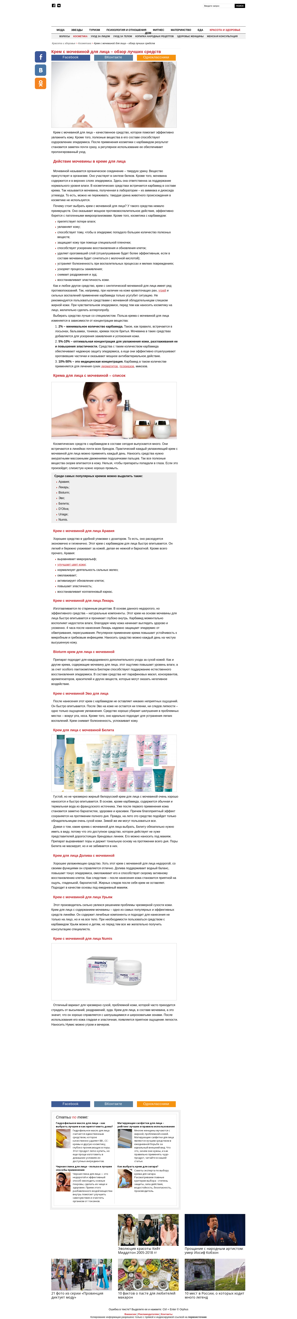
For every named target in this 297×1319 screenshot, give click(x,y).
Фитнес (158, 29)
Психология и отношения (126, 29)
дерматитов (109, 366)
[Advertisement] (213, 73)
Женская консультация (222, 36)
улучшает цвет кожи (71, 564)
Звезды (77, 29)
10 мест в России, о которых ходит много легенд (214, 1295)
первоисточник (197, 1317)
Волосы (64, 36)
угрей (162, 290)
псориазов (127, 366)
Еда (200, 29)
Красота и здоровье (225, 29)
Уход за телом (122, 36)
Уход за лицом (100, 36)
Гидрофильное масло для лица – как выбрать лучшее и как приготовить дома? (84, 1124)
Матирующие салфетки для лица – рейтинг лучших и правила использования (146, 1124)
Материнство (181, 29)
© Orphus (182, 1309)
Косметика (80, 36)
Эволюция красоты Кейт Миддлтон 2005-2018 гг (139, 1250)
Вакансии (130, 1314)
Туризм (94, 29)
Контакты (166, 1314)
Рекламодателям (148, 1314)
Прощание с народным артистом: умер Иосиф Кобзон (214, 1250)
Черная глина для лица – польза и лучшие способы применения (84, 1168)
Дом (148, 32)
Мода (61, 29)
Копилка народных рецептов (154, 36)
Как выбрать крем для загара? (137, 1166)
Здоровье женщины (190, 36)
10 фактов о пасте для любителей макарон (146, 1295)
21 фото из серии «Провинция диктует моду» (77, 1295)
